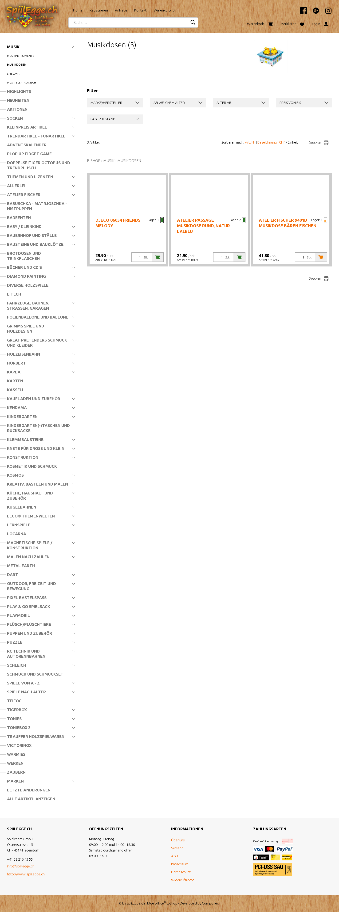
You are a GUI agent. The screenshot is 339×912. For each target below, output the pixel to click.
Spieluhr (13, 73)
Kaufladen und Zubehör (33, 398)
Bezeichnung (267, 142)
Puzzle (14, 642)
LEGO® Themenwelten (31, 516)
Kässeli (15, 390)
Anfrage (121, 10)
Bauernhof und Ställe (32, 235)
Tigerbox (17, 709)
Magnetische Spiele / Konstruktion (29, 545)
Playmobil (18, 615)
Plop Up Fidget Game (29, 154)
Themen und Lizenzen (30, 177)
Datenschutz (181, 872)
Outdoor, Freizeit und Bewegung (31, 586)
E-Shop (93, 161)
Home (78, 10)
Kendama (17, 407)
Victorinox (19, 745)
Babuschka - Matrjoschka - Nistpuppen (37, 206)
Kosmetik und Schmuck (32, 466)
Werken (15, 763)
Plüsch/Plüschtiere (29, 624)
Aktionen (17, 109)
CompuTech (211, 903)
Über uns (178, 840)
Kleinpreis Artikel (27, 127)
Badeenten (19, 217)
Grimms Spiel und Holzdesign (25, 328)
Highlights (19, 91)
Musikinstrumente (20, 55)
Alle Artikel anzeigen (31, 799)
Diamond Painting (26, 276)
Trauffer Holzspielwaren (35, 736)
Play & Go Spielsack (28, 606)
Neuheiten (18, 100)
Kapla (13, 372)
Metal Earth (21, 565)
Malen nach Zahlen (28, 557)
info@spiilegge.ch (20, 866)
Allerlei (16, 185)
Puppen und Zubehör (29, 633)
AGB (174, 856)
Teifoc (14, 701)
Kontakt (140, 10)
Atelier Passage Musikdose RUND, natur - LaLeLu (205, 226)
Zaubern (16, 772)
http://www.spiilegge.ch (26, 874)
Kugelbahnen (21, 507)
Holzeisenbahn (23, 354)
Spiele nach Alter (26, 692)
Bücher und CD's (24, 267)
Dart (12, 574)
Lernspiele (18, 525)
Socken (15, 118)
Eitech (14, 294)
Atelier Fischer (23, 194)
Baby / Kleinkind (24, 226)
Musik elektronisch (21, 82)
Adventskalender (27, 145)
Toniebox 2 (19, 727)
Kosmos (15, 475)
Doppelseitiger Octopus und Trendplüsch (38, 165)
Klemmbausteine (25, 439)
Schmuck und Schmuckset (35, 674)
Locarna (16, 534)
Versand (177, 848)
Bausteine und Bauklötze (35, 244)
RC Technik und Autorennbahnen (26, 653)
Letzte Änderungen (29, 790)
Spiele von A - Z (23, 683)
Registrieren (99, 10)
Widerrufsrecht (182, 880)
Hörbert (16, 363)
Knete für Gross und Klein (35, 448)
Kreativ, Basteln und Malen (37, 484)
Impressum (179, 864)
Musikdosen (16, 64)
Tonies (14, 718)
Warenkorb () (165, 10)
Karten (15, 381)
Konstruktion (22, 457)
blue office (156, 903)
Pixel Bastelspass (27, 597)
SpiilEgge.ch (136, 903)
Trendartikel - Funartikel (36, 136)
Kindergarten (22, 416)
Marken (15, 781)
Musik (13, 47)
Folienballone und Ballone (37, 317)
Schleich (16, 665)
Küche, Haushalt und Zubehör (30, 495)
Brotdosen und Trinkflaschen (24, 256)
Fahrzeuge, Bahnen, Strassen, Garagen (28, 305)
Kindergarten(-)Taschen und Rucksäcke (38, 428)
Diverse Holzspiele (27, 285)
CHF (282, 142)
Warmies (16, 754)
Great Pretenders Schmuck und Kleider (37, 342)
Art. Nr (250, 142)
